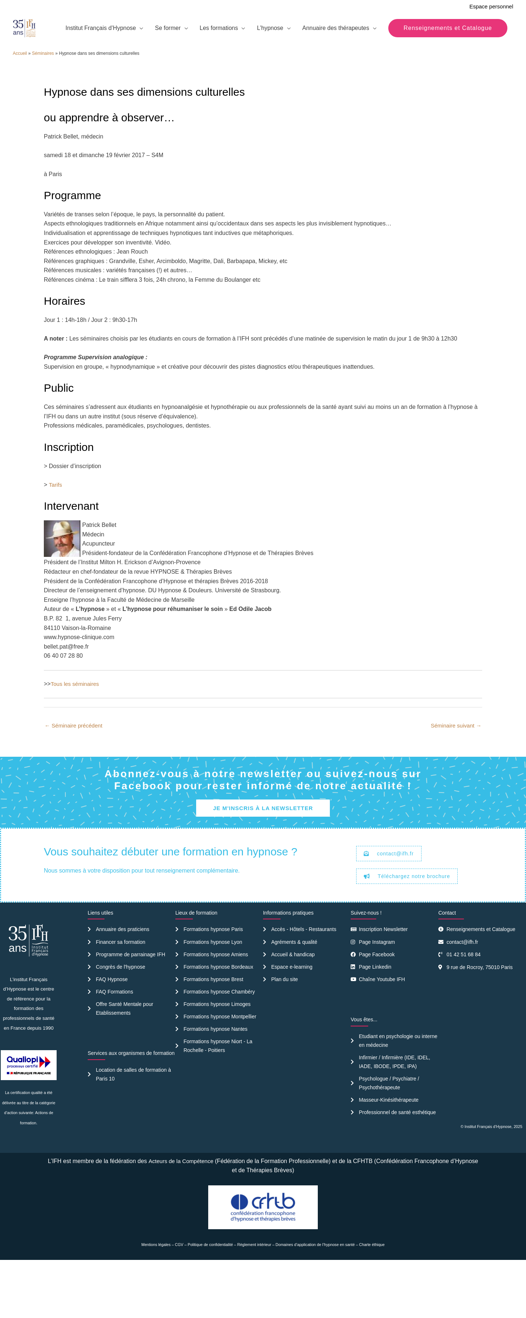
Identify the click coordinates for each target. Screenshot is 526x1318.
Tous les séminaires (76, 733)
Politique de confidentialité (210, 1299)
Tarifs (56, 534)
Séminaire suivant (454, 775)
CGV (179, 1299)
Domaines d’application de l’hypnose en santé (315, 1299)
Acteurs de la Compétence (195, 1215)
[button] (447, 79)
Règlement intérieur (254, 1299)
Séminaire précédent (75, 775)
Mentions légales (156, 1299)
